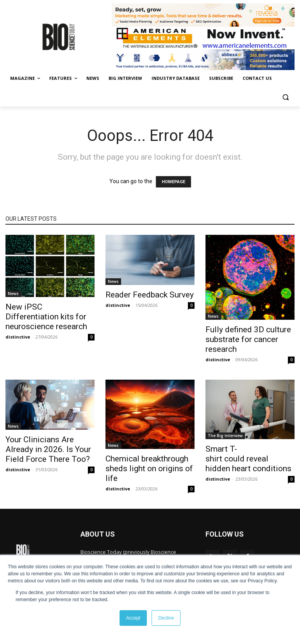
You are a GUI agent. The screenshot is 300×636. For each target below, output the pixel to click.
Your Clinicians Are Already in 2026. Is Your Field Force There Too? (48, 449)
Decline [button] (166, 618)
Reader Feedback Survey (149, 294)
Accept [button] (133, 618)
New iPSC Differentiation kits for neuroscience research (46, 316)
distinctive (17, 337)
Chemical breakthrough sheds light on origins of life (149, 468)
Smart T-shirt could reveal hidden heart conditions (248, 458)
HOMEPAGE (173, 181)
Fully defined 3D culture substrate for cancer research (248, 339)
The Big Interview (225, 435)
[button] (285, 97)
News (13, 293)
